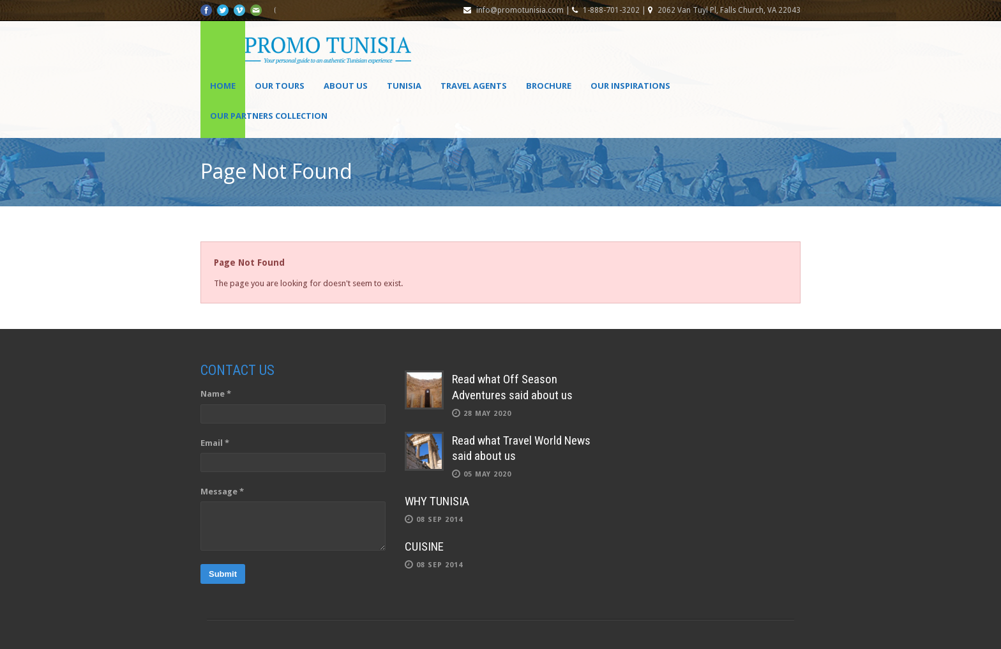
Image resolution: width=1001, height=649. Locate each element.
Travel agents (473, 85)
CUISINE (424, 546)
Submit (223, 574)
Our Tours (280, 85)
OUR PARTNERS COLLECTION (268, 115)
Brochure (548, 85)
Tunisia (404, 85)
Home (223, 85)
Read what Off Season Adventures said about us (512, 387)
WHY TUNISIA (437, 501)
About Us (346, 85)
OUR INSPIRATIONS (630, 85)
